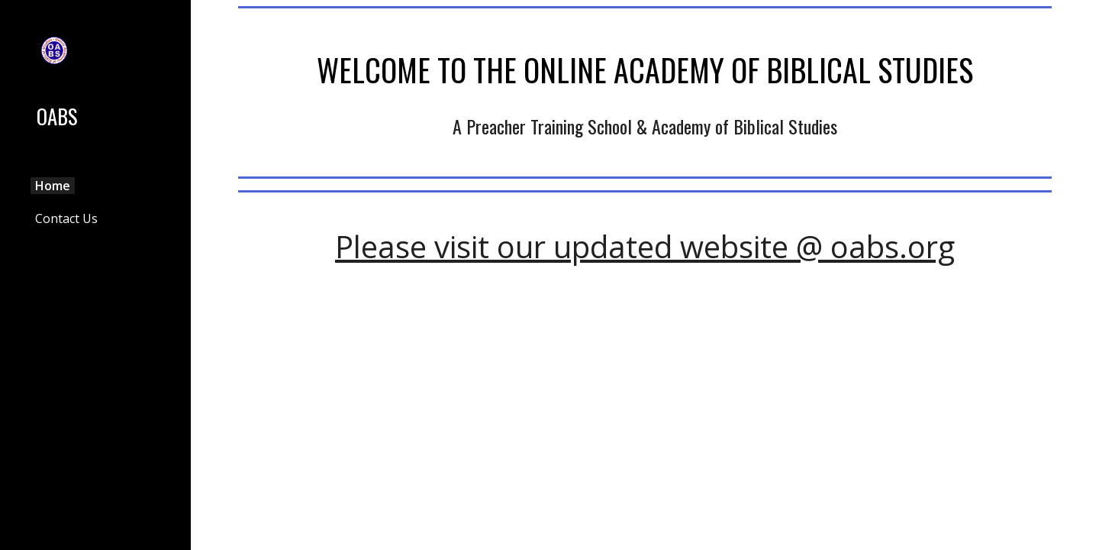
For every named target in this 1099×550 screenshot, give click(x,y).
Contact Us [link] (66, 218)
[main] (645, 66)
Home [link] (52, 185)
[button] (1080, 21)
